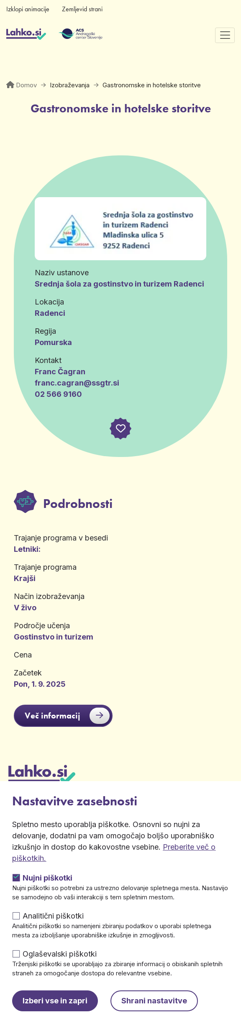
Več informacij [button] (67, 716)
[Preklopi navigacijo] (225, 35)
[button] (120, 428)
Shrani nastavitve (154, 1000)
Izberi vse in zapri (55, 1000)
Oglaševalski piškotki (60, 953)
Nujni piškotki (47, 877)
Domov (26, 85)
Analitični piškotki (53, 915)
